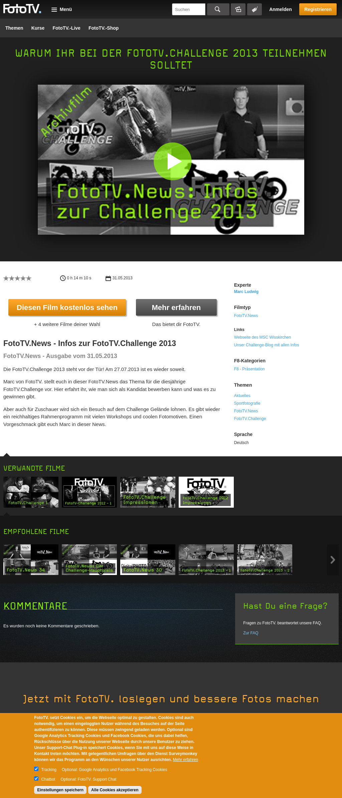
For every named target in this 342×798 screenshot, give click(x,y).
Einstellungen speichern (60, 790)
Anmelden (280, 9)
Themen (14, 28)
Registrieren (318, 9)
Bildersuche (238, 9)
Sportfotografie (247, 403)
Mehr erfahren (176, 307)
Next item (333, 559)
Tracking (48, 769)
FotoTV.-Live (66, 28)
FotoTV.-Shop (104, 28)
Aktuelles (242, 395)
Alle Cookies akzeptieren (114, 790)
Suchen (218, 9)
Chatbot (48, 779)
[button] (172, 161)
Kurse (38, 28)
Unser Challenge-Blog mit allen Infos (266, 345)
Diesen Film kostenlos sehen (67, 307)
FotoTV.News (246, 315)
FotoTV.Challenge (250, 418)
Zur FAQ (250, 633)
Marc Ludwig (246, 291)
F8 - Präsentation (249, 369)
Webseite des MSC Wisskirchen (262, 337)
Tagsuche (254, 9)
